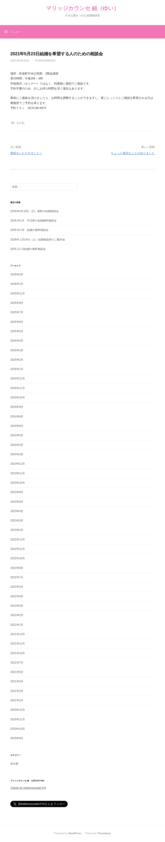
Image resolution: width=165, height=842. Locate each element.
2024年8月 (16, 416)
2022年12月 (17, 539)
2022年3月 (16, 605)
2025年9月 (16, 302)
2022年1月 (16, 624)
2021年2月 (16, 700)
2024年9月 (16, 406)
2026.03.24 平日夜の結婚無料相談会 (33, 220)
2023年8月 (16, 492)
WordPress (74, 833)
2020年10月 (17, 728)
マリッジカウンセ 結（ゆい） (82, 8)
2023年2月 (16, 530)
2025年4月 (16, 340)
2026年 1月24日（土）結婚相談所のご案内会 (37, 239)
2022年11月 (17, 549)
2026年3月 (16, 274)
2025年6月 (16, 321)
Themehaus (104, 833)
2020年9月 (16, 738)
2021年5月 (16, 672)
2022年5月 (16, 586)
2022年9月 (16, 568)
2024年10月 (17, 397)
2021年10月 (17, 653)
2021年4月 (16, 681)
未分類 (20, 123)
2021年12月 (17, 634)
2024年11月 (17, 388)
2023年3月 (16, 520)
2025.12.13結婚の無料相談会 (28, 249)
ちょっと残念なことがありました (133, 153)
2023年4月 (16, 511)
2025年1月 (16, 369)
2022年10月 (17, 558)
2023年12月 (17, 463)
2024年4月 (16, 445)
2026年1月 (16, 283)
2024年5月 (16, 435)
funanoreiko (45, 60)
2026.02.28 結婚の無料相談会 (29, 230)
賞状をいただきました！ (26, 153)
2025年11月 (17, 293)
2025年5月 (16, 331)
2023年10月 (17, 482)
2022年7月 (16, 577)
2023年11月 (17, 473)
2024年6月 (16, 425)
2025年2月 (16, 359)
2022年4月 (16, 596)
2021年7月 (16, 662)
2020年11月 (17, 719)
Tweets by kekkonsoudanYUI (28, 787)
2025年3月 (16, 350)
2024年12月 (17, 378)
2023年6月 (16, 501)
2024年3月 (16, 454)
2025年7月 (16, 312)
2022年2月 (16, 615)
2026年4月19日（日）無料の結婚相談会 (34, 211)
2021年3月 (16, 691)
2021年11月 (17, 643)
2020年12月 (17, 709)
